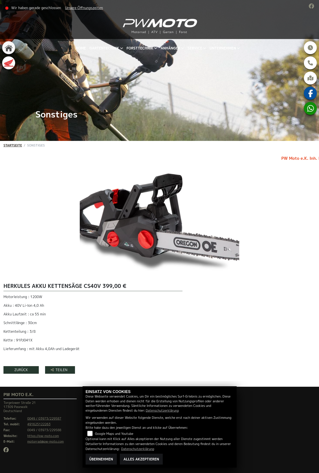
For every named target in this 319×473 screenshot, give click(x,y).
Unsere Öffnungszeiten (84, 7)
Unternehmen (223, 48)
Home (81, 48)
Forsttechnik (140, 48)
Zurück (21, 369)
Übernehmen (101, 459)
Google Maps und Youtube (114, 434)
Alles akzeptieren (141, 459)
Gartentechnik (104, 48)
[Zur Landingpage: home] (8, 47)
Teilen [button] (59, 369)
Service (195, 48)
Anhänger (170, 48)
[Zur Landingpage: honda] (8, 62)
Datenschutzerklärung (162, 410)
